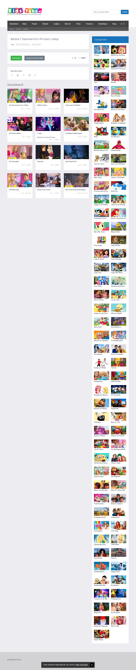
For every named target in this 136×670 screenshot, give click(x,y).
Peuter (34, 24)
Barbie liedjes (36, 44)
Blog (114, 24)
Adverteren (14, 24)
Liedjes (56, 24)
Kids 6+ (68, 24)
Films (78, 24)
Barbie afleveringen (22, 44)
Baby (25, 24)
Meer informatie (82, 665)
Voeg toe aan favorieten (34, 58)
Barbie (26, 29)
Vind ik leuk (16, 58)
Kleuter (45, 24)
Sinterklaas (102, 24)
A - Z (122, 24)
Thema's (89, 24)
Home (12, 29)
